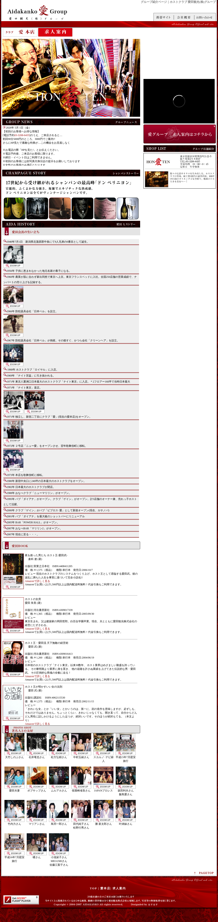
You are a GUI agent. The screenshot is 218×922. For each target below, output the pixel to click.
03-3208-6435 (21, 135)
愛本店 (105, 888)
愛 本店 (20, 32)
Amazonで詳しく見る (37, 581)
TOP (93, 888)
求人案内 (55, 32)
